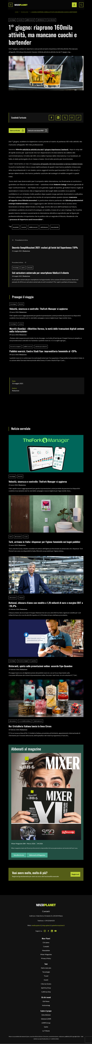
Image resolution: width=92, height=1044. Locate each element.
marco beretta (51, 20)
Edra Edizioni (46, 1015)
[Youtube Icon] (55, 931)
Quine (46, 1027)
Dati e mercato (46, 968)
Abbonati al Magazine (37, 855)
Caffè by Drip (46, 992)
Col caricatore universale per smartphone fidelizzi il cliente (40, 272)
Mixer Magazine (46, 954)
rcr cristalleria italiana (25, 721)
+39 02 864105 (49, 921)
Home (16, 12)
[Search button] (81, 4)
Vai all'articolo (19, 855)
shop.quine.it (46, 925)
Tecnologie (24, 12)
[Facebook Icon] (48, 931)
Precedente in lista (20, 240)
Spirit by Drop (46, 988)
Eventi (46, 980)
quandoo (33, 661)
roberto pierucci (38, 721)
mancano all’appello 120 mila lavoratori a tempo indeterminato (57, 164)
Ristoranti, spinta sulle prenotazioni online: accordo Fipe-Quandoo (40, 666)
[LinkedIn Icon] (52, 931)
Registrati (75, 874)
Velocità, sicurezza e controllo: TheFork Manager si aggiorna (38, 308)
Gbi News (46, 1001)
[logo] (21, 5)
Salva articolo (17, 130)
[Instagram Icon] (45, 931)
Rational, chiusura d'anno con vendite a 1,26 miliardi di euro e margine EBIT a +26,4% (46, 604)
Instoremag (46, 1005)
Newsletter (46, 950)
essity (26, 536)
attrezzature (18, 536)
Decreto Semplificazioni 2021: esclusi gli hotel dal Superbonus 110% (45, 247)
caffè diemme (41, 20)
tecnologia (12, 20)
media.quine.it (36, 925)
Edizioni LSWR (46, 1019)
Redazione (26, 251)
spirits (23, 267)
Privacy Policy (46, 958)
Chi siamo (46, 942)
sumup (21, 324)
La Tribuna (46, 1031)
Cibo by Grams (46, 984)
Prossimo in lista (19, 262)
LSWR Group (46, 1023)
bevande (30, 267)
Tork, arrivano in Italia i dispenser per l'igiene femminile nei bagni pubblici (44, 542)
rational (21, 597)
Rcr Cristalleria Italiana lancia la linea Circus (30, 726)
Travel (46, 976)
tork (11, 536)
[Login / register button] (74, 4)
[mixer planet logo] (46, 904)
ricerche (20, 20)
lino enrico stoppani (15, 346)
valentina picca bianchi (41, 346)
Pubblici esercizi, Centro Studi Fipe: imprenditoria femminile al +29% (43, 351)
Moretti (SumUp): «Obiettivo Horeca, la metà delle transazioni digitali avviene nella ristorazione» (46, 330)
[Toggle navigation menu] (11, 5)
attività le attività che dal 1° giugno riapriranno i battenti (45, 149)
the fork (21, 304)
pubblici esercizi (30, 20)
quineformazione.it (58, 925)
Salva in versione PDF (37, 130)
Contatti (46, 946)
